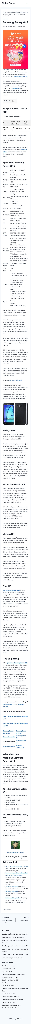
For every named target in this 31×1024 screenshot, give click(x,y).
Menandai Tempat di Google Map (12, 958)
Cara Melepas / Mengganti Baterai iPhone (15, 955)
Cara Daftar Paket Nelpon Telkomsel (13, 974)
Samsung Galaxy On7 (21, 76)
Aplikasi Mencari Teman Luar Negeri (13, 937)
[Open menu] (27, 3)
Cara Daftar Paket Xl (8, 994)
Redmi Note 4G (23, 919)
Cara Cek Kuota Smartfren (10, 1008)
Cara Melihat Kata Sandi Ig (10, 980)
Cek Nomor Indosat (8, 985)
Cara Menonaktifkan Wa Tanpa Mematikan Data (15, 990)
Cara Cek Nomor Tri (8, 966)
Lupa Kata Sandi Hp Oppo (10, 977)
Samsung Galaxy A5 (15, 380)
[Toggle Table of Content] (13, 101)
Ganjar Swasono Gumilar (10, 26)
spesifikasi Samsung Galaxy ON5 (17, 663)
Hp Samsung (6, 909)
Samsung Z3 (16, 88)
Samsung (5, 19)
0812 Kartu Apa (7, 971)
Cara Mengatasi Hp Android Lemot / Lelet (15, 946)
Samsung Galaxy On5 (9, 70)
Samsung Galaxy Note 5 (8, 920)
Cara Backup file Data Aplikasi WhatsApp (14, 934)
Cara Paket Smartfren (8, 1002)
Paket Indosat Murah (8, 969)
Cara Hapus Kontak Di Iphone (11, 1005)
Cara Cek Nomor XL (8, 983)
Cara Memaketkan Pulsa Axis (11, 996)
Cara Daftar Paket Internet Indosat (12, 999)
